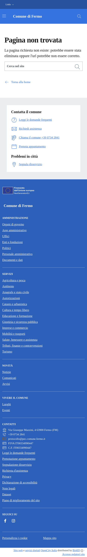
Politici (6, 248)
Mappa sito (50, 538)
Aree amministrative (14, 230)
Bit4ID (76, 550)
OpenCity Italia (49, 550)
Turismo (7, 351)
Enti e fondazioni (12, 242)
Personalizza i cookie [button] (15, 538)
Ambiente (8, 286)
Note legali (8, 488)
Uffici (5, 236)
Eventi (6, 410)
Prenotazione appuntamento (18, 458)
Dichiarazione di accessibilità (19, 482)
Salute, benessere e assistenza (19, 339)
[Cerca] (77, 67)
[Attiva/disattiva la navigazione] (4, 16)
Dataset (6, 494)
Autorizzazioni (11, 298)
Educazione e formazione (17, 316)
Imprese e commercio (15, 327)
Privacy (6, 476)
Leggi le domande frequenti (18, 452)
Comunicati (9, 377)
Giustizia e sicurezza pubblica (20, 321)
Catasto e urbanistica (14, 304)
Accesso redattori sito (73, 554)
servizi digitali (32, 550)
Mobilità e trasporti (13, 333)
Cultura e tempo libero (15, 310)
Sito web (18, 550)
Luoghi (6, 404)
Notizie (6, 372)
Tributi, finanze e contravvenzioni (22, 345)
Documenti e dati (12, 260)
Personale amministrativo (17, 254)
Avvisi (6, 383)
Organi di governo (13, 224)
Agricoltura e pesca (13, 280)
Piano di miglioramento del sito (21, 500)
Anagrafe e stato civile (15, 292)
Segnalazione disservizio (17, 464)
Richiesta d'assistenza (15, 470)
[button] (10, 4)
